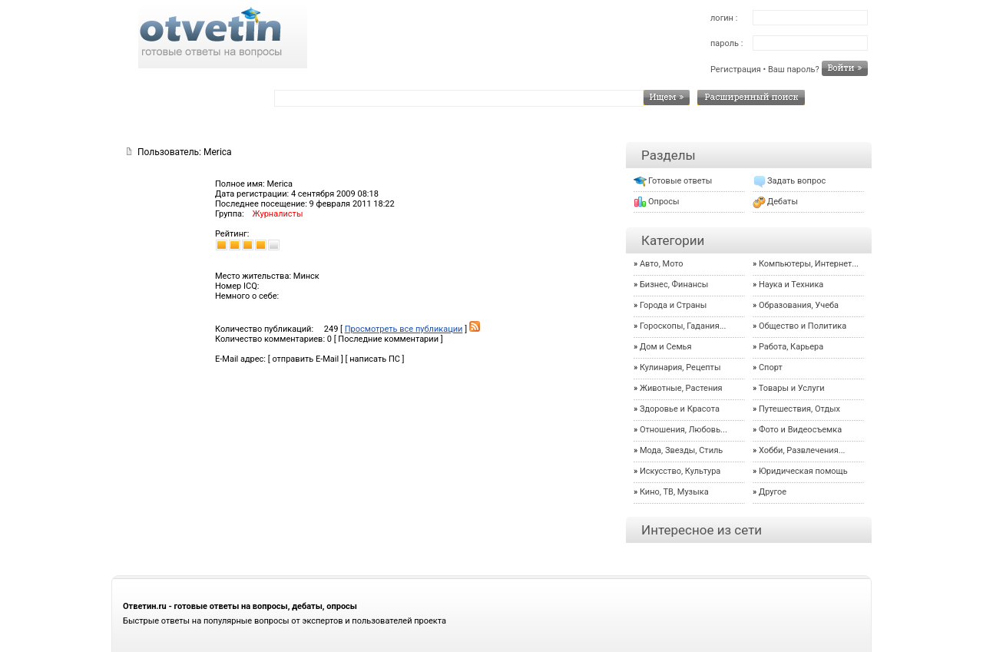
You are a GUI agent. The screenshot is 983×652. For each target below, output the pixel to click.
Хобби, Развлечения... (802, 450)
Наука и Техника (791, 285)
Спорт (771, 367)
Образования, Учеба (799, 305)
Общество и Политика (802, 326)
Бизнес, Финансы (674, 285)
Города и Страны (673, 305)
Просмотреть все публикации (404, 329)
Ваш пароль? (793, 69)
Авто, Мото (661, 264)
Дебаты (782, 202)
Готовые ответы (680, 181)
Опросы (664, 202)
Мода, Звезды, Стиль (681, 450)
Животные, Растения (681, 388)
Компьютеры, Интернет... (809, 264)
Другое (772, 492)
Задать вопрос (796, 181)
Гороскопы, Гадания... (683, 326)
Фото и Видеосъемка (800, 430)
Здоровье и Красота (680, 409)
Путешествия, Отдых (799, 409)
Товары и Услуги (792, 388)
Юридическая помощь (803, 471)
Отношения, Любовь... (683, 430)
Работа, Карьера (791, 347)
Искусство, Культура (680, 471)
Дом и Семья (666, 347)
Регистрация (735, 69)
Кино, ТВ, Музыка (674, 492)
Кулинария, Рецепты (680, 367)
